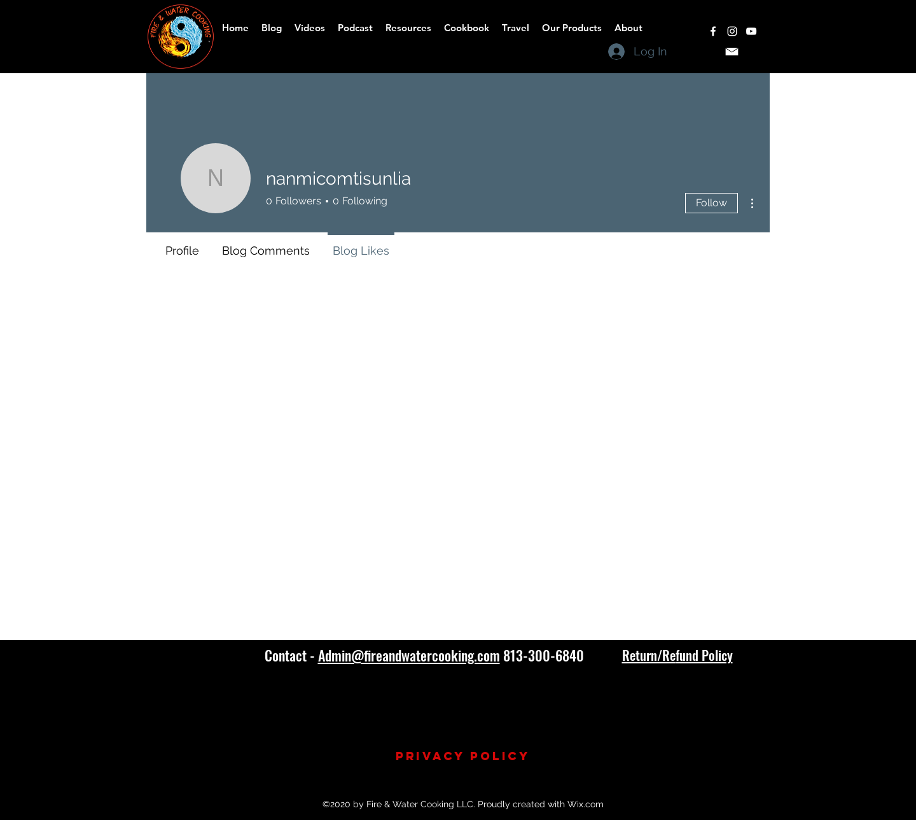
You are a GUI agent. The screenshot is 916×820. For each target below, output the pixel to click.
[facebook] (713, 31)
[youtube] (751, 31)
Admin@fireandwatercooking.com (409, 655)
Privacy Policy (463, 756)
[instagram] (732, 31)
